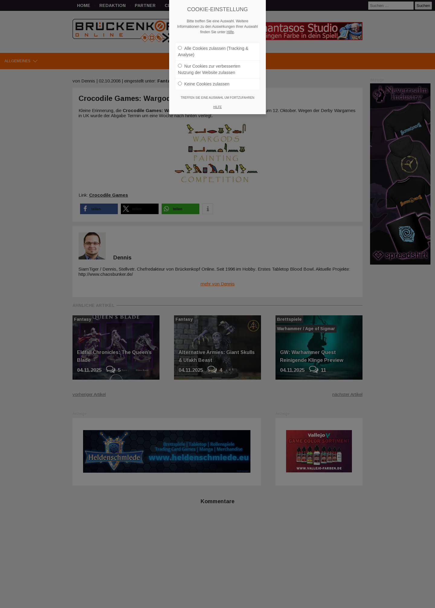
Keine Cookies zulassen (203, 78)
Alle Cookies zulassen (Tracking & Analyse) (213, 46)
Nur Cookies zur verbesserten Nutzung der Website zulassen (209, 64)
